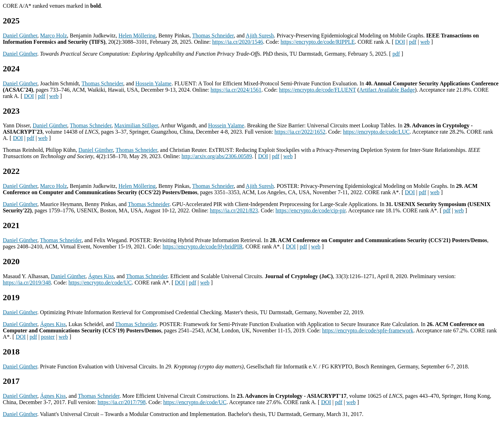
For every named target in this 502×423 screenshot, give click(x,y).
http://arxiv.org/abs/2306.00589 (216, 156)
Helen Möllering (136, 35)
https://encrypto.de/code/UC (100, 282)
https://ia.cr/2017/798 (122, 402)
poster (48, 337)
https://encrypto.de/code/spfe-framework (367, 330)
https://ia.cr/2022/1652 (299, 132)
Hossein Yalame (153, 83)
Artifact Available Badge (387, 90)
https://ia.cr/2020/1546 (237, 42)
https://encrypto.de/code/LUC (376, 132)
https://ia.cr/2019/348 (27, 282)
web (425, 42)
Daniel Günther (20, 35)
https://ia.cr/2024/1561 (235, 90)
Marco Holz (53, 35)
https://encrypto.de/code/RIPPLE (317, 42)
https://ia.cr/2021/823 (234, 210)
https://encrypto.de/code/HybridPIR (202, 246)
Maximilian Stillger (136, 125)
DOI (400, 42)
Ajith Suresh (260, 35)
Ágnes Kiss (101, 276)
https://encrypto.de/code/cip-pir (311, 210)
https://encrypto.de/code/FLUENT (317, 90)
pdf (412, 42)
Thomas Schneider (213, 35)
